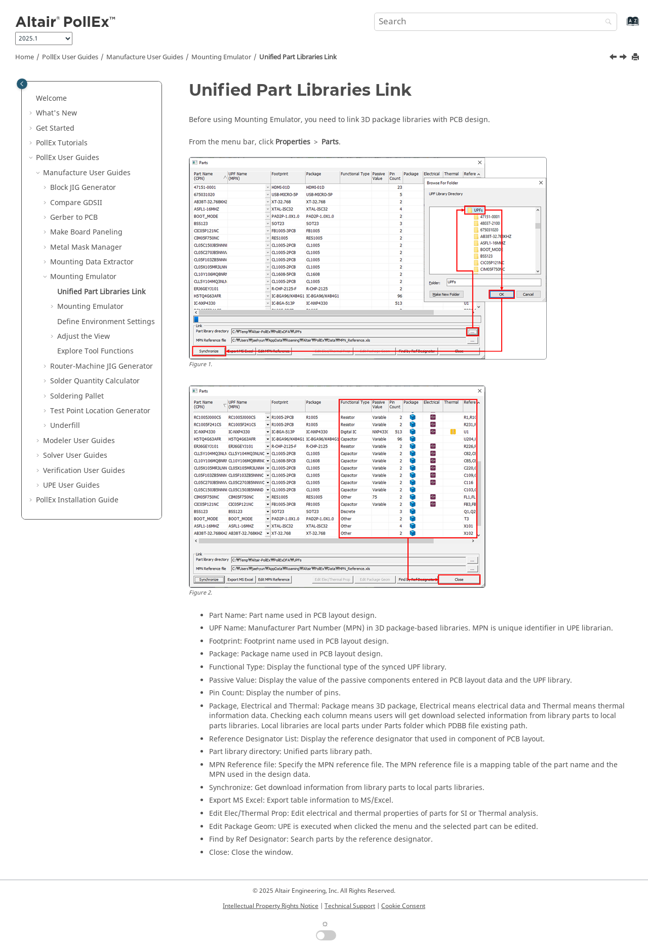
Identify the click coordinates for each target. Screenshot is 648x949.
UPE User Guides (71, 485)
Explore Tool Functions (95, 351)
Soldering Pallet (77, 396)
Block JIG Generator (83, 187)
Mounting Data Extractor (92, 262)
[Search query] (495, 22)
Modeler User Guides (79, 441)
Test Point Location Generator (100, 411)
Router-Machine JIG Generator (101, 366)
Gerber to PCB (74, 217)
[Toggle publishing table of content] (22, 83)
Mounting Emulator (221, 57)
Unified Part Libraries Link (298, 57)
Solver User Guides (75, 455)
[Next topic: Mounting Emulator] (624, 58)
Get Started (55, 128)
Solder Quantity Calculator (95, 381)
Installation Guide (77, 500)
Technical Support (350, 906)
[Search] (606, 22)
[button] (32, 99)
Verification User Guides (84, 470)
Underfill (65, 425)
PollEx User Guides (70, 57)
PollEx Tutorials (62, 143)
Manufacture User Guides (144, 57)
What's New (56, 113)
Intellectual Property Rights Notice (270, 906)
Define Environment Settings (106, 322)
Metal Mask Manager (86, 247)
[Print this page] (636, 57)
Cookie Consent (403, 906)
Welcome (51, 98)
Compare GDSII (76, 202)
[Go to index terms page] (622, 26)
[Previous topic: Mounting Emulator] (614, 58)
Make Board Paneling (86, 232)
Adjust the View (83, 336)
